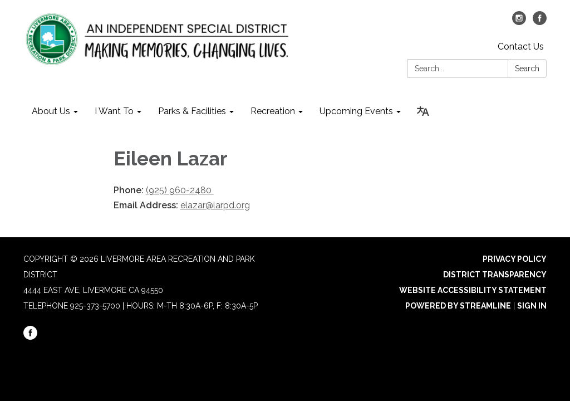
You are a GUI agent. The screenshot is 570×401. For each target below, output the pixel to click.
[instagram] (519, 22)
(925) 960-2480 (180, 190)
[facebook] (540, 22)
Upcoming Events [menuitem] (356, 111)
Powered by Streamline (458, 305)
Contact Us (521, 46)
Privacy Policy (515, 259)
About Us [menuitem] (51, 111)
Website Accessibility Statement (473, 290)
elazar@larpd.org (215, 205)
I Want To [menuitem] (114, 111)
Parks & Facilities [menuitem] (192, 111)
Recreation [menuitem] (272, 111)
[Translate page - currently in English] (423, 111)
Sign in (532, 305)
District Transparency (495, 274)
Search (527, 68)
